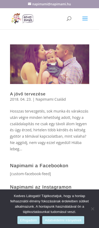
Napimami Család (51, 99)
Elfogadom (28, 220)
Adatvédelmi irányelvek (63, 220)
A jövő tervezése (28, 94)
